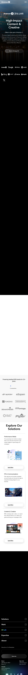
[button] (14, 51)
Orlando (3, 646)
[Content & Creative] (14, 505)
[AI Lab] (14, 609)
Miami (2, 640)
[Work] (14, 603)
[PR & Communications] (14, 469)
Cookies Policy (15, 660)
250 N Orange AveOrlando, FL (5, 648)
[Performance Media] (14, 431)
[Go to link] (5, 2)
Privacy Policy (11, 658)
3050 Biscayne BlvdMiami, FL (5, 642)
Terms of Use (5, 658)
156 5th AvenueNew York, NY (23, 642)
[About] (14, 619)
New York (21, 640)
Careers (20, 660)
